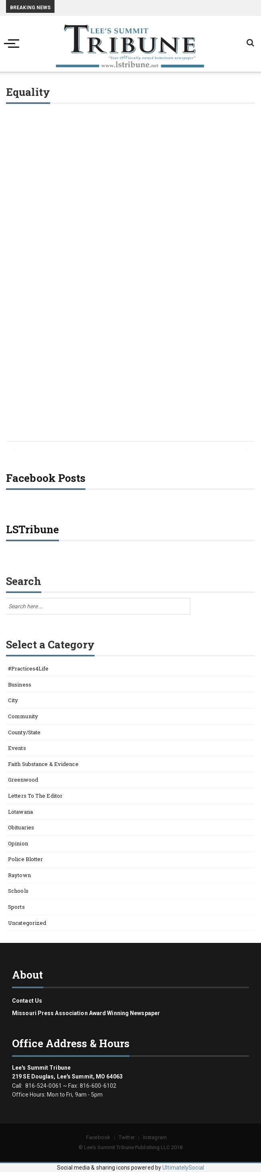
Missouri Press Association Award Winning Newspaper (86, 1013)
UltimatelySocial (183, 1167)
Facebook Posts (45, 478)
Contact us (27, 1000)
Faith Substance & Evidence (43, 764)
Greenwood (23, 779)
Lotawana (20, 811)
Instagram (155, 1137)
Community (23, 716)
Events (17, 748)
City (13, 700)
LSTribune (32, 529)
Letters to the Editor (35, 795)
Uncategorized (27, 922)
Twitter (127, 1137)
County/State (24, 732)
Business (19, 684)
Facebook (98, 1137)
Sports (16, 906)
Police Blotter (25, 859)
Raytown (19, 875)
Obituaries (21, 827)
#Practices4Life (28, 668)
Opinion (18, 843)
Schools (18, 890)
